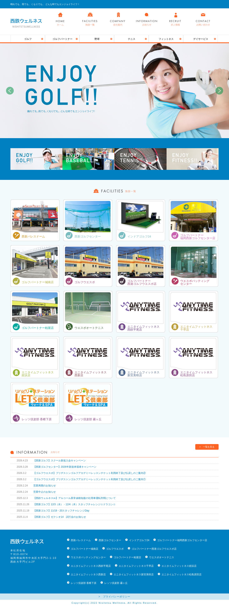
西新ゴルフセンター (88, 236)
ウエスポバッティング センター (194, 282)
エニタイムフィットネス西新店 (88, 574)
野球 (97, 39)
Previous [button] (10, 90)
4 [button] (124, 134)
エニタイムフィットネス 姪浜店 (38, 374)
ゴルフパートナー (62, 39)
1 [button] (105, 134)
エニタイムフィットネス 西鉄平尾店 (143, 328)
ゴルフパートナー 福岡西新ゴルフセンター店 (197, 237)
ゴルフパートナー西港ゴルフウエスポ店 (154, 548)
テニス (131, 39)
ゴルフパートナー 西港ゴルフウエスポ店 (142, 282)
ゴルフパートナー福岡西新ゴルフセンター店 (182, 540)
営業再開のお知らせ (44, 485)
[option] (114, 90)
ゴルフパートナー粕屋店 (38, 328)
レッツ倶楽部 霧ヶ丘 (88, 419)
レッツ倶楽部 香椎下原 (37, 419)
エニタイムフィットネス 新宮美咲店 (143, 374)
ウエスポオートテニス (89, 328)
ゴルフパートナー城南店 (38, 282)
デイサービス (200, 39)
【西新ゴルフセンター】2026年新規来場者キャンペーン (64, 466)
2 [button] (111, 134)
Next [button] (219, 90)
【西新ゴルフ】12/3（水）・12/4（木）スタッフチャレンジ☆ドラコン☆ (74, 504)
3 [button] (118, 134)
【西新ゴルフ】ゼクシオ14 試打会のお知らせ (59, 516)
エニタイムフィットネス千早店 (136, 565)
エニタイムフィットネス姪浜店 (179, 565)
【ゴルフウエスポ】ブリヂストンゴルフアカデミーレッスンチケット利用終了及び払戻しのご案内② (89, 473)
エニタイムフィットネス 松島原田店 (196, 374)
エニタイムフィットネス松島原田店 (182, 574)
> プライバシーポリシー (114, 596)
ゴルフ (28, 39)
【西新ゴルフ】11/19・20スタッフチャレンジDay (61, 510)
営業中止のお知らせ (44, 491)
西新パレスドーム (33, 236)
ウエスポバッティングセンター (88, 557)
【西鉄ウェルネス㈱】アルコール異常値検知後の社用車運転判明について (74, 498)
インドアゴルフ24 (139, 236)
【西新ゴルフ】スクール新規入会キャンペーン (59, 460)
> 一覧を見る (206, 447)
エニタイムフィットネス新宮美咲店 (134, 574)
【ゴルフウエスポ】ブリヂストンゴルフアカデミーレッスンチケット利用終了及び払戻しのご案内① (89, 479)
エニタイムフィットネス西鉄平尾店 (91, 565)
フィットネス (166, 39)
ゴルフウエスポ (85, 282)
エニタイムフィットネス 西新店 (91, 374)
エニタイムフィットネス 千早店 (196, 328)
